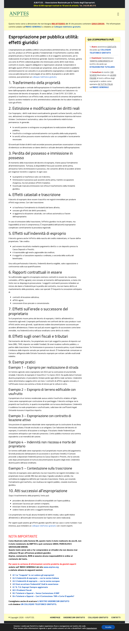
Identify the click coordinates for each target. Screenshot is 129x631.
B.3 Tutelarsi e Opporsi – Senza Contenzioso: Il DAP (36, 593)
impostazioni (91, 628)
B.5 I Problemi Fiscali (22, 590)
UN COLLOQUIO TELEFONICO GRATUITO (38, 604)
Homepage (55, 617)
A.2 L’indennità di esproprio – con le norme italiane (36, 578)
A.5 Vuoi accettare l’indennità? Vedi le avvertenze (35, 584)
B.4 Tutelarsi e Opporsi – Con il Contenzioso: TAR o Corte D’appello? (43, 596)
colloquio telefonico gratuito (44, 76)
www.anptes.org (51, 566)
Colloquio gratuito (98, 617)
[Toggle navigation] (118, 14)
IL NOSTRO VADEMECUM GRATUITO (53, 601)
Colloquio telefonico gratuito (67, 26)
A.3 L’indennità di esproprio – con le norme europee (36, 581)
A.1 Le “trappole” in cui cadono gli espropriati (33, 575)
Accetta (108, 627)
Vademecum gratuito (74, 617)
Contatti (115, 617)
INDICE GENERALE (34, 26)
